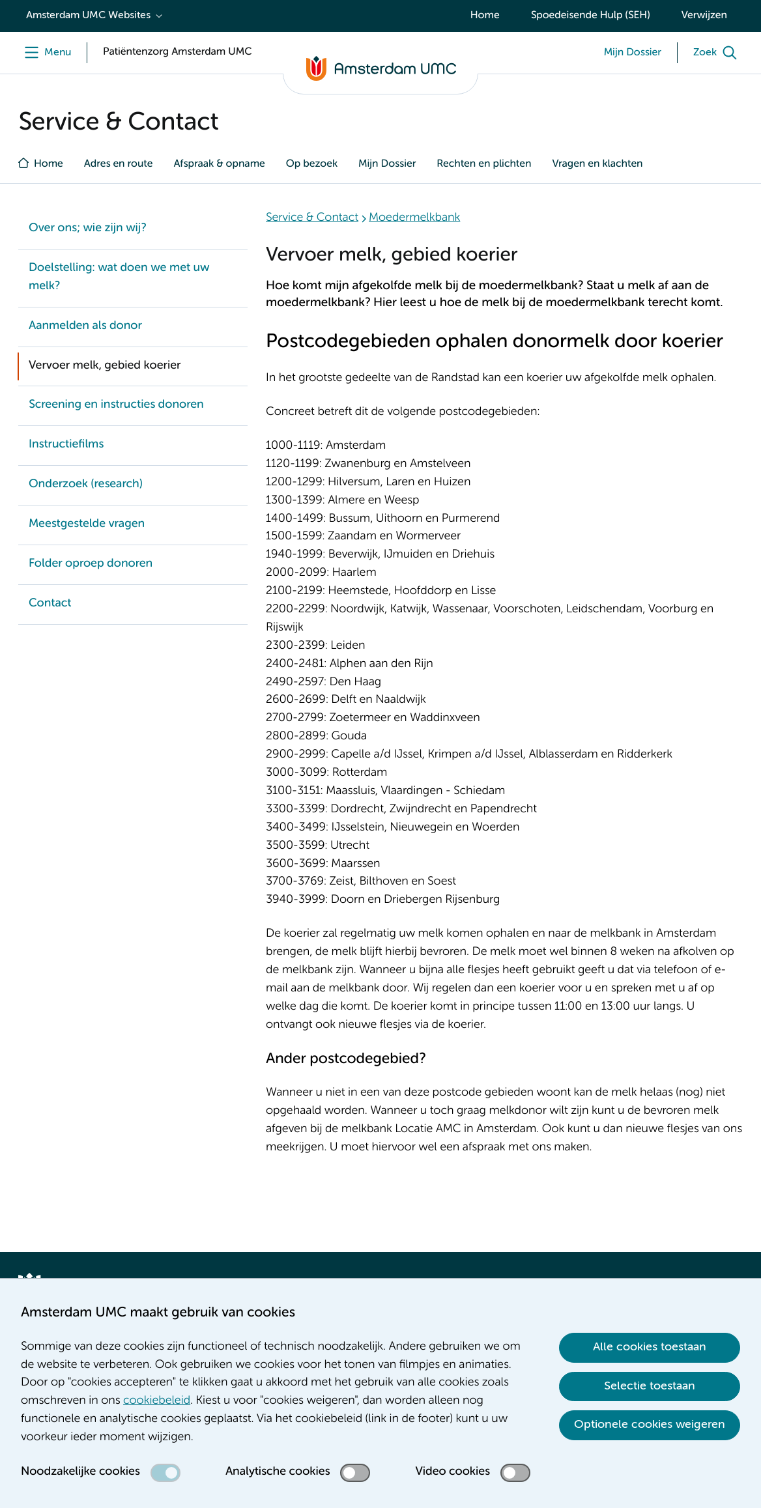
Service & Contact (312, 218)
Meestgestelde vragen (87, 524)
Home (485, 15)
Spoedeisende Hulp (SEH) (590, 15)
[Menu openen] (44, 52)
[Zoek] (718, 52)
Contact (50, 604)
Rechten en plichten (484, 164)
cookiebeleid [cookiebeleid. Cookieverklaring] (156, 1401)
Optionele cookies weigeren (649, 1424)
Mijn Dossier (387, 164)
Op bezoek (311, 164)
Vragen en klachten (597, 164)
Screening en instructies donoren (116, 405)
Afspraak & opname (219, 164)
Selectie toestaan (649, 1386)
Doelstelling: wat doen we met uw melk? (119, 277)
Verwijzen (704, 15)
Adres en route (118, 164)
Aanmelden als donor (85, 326)
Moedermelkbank (414, 218)
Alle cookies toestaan (649, 1347)
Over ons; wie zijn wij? (87, 229)
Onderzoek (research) (86, 485)
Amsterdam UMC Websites (88, 15)
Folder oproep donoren (90, 564)
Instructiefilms (66, 445)
